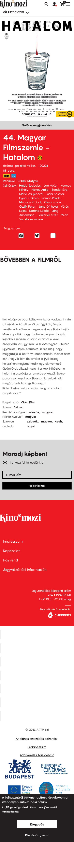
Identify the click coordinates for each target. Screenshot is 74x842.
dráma (8, 165)
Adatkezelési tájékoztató (37, 755)
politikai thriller (25, 165)
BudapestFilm (37, 747)
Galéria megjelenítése (37, 125)
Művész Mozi (37, 661)
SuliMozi (37, 688)
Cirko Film (28, 402)
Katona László (39, 210)
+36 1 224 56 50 (59, 595)
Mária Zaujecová (31, 194)
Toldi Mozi (37, 716)
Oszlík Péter (27, 206)
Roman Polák (51, 198)
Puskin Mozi (37, 675)
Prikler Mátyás (28, 181)
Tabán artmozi (37, 702)
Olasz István (52, 202)
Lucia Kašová (55, 194)
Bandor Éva (59, 189)
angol (31, 426)
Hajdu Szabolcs (30, 185)
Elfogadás (37, 824)
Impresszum (13, 541)
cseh (58, 421)
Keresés (46, 4)
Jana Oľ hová (48, 206)
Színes (18, 407)
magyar (47, 412)
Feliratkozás (37, 485)
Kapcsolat (11, 551)
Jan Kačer (51, 185)
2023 (43, 165)
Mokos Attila (40, 189)
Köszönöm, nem (36, 835)
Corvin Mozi (37, 634)
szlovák (33, 412)
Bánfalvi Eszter (47, 215)
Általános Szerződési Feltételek (37, 738)
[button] (56, 4)
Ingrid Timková (29, 198)
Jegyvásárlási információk (25, 570)
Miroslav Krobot (30, 202)
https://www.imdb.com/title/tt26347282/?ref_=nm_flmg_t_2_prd (6, 176)
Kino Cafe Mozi (37, 648)
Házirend (10, 560)
